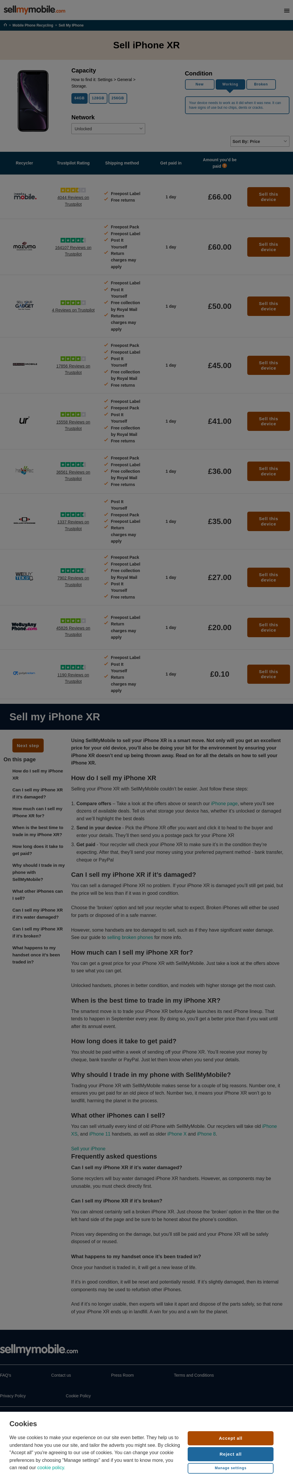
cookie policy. (51, 1467)
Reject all (231, 1454)
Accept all (231, 1438)
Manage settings (231, 1468)
